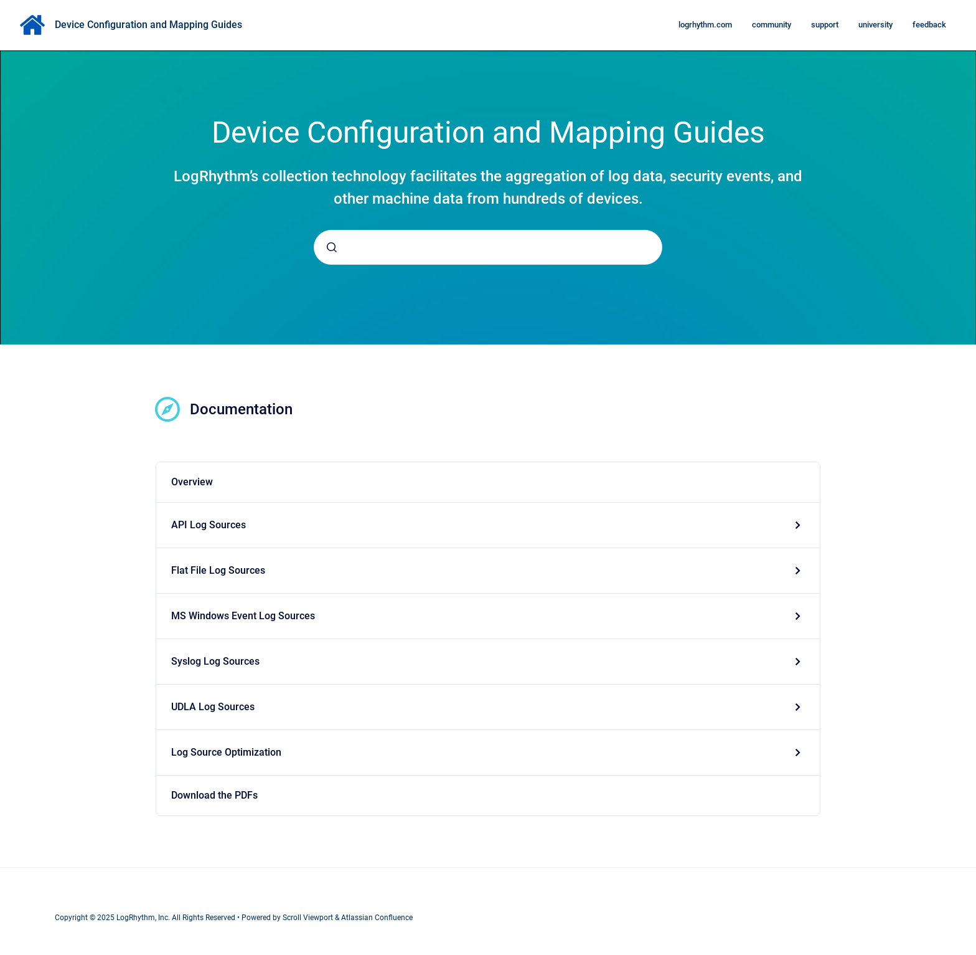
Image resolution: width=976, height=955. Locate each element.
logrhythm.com (705, 24)
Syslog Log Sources (215, 661)
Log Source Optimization (226, 752)
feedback (929, 24)
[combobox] (488, 247)
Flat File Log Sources (218, 570)
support (824, 24)
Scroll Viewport (309, 917)
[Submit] (332, 247)
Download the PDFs (214, 795)
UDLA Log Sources (213, 707)
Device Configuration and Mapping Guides (148, 25)
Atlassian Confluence (377, 917)
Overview (192, 482)
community (771, 24)
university (875, 24)
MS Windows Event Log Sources (243, 616)
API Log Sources (208, 525)
